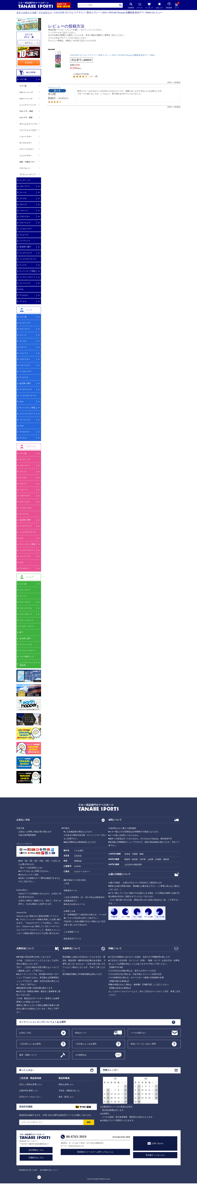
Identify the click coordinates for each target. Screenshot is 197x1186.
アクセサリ (23, 295)
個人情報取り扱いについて (49, 1170)
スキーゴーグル (25, 608)
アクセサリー (45, 12)
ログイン (29, 43)
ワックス (23, 265)
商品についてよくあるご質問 (143, 1044)
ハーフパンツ (24, 241)
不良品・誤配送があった (69, 1091)
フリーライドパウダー (28, 130)
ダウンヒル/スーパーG (28, 124)
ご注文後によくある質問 (85, 1044)
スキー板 (23, 79)
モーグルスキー (25, 143)
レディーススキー (26, 149)
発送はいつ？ (81, 1033)
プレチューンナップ (27, 174)
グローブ (23, 204)
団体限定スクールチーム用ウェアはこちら (95, 1152)
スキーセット (24, 168)
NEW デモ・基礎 (26, 111)
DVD (21, 289)
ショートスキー (25, 136)
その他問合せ (81, 1055)
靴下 (21, 632)
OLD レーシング (25, 99)
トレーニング (24, 283)
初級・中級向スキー (27, 162)
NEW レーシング (26, 92)
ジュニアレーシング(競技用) (27, 663)
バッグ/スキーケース (27, 259)
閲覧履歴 (169, 5)
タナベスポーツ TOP (26, 12)
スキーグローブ (25, 614)
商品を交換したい (66, 1084)
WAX (21, 402)
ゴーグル (23, 198)
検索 (121, 5)
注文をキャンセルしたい (29, 1097)
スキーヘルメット (26, 620)
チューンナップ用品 (27, 271)
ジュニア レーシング (27, 105)
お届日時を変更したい (29, 1091)
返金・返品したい (66, 1097)
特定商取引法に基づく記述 (28, 1170)
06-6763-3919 (76, 1137)
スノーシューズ (25, 644)
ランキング (149, 5)
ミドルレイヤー (25, 229)
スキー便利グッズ (26, 656)
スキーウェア (24, 223)
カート (177, 5)
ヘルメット (23, 210)
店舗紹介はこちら (36, 1158)
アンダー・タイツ (26, 626)
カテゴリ (140, 5)
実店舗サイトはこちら (155, 1155)
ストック (23, 192)
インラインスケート (27, 277)
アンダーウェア (25, 253)
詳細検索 (131, 5)
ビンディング (24, 180)
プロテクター (24, 216)
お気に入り (159, 5)
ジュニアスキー (25, 156)
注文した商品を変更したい (30, 1084)
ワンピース (23, 235)
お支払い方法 (25, 1033)
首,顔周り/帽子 (25, 247)
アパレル (23, 301)
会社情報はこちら (36, 1150)
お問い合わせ (157, 1143)
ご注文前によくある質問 (30, 1044)
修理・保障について (28, 1055)
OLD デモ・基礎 (25, 117)
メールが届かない (138, 1033)
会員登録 (29, 63)
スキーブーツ (24, 186)
